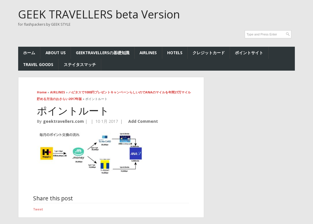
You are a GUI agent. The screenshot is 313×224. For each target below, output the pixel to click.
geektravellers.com (63, 121)
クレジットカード (209, 52)
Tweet (38, 209)
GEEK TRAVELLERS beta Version (99, 14)
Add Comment (143, 121)
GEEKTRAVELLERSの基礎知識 (102, 52)
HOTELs (174, 52)
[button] (91, 153)
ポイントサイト (249, 52)
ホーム (29, 52)
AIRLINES (148, 52)
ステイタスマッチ (80, 64)
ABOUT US (56, 52)
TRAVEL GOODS (38, 64)
